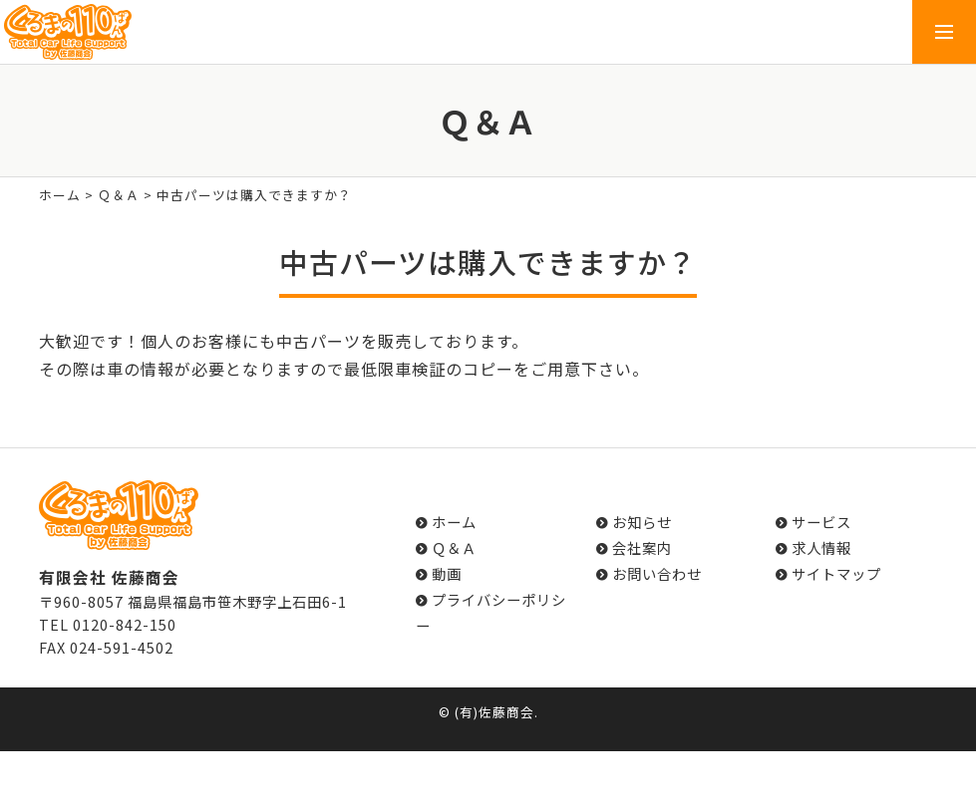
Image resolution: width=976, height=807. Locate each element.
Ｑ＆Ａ (119, 194)
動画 (447, 573)
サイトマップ (836, 573)
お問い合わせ (657, 573)
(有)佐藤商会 (494, 711)
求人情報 (821, 547)
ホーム (60, 194)
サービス (821, 521)
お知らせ (642, 521)
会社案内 (642, 547)
